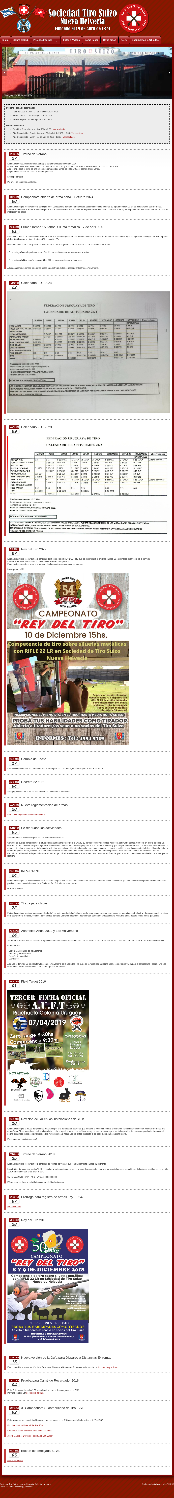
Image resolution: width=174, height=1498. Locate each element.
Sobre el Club (20, 40)
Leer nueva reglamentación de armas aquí (26, 815)
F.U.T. (124, 40)
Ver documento (14, 1207)
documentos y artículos (108, 1367)
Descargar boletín (15, 1460)
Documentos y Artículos (145, 40)
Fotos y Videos (71, 40)
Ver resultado (59, 129)
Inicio (5, 40)
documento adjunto (34, 1393)
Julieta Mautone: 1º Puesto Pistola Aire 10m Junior (29, 1436)
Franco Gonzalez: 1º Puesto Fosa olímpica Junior (29, 1431)
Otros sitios (109, 40)
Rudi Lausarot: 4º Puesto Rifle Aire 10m (25, 1425)
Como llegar (91, 40)
